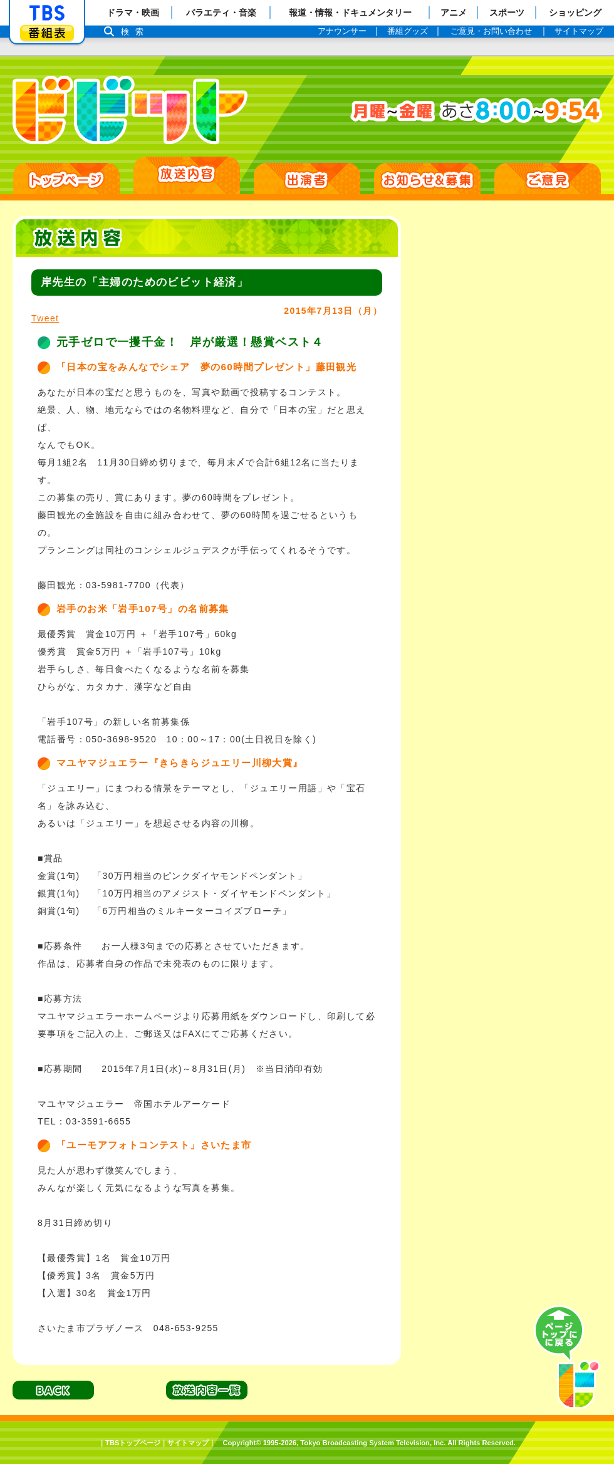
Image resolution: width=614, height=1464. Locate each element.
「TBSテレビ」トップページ (47, 13)
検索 (135, 31)
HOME (66, 178)
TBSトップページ (132, 1442)
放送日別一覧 (186, 175)
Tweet (45, 318)
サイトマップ (188, 1442)
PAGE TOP (567, 1357)
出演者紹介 (307, 178)
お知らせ (427, 178)
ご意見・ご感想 (547, 178)
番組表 (47, 33)
